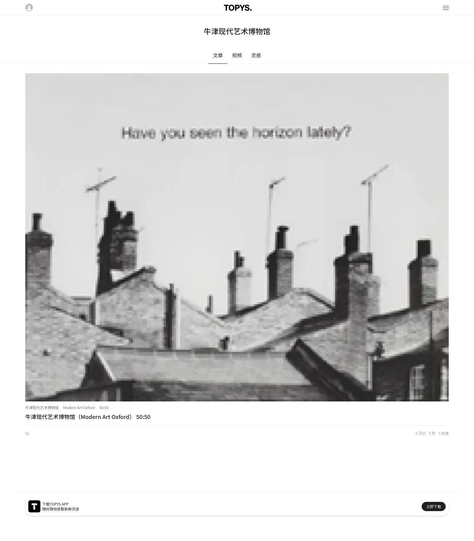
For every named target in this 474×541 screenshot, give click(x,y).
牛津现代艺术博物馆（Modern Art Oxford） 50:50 (87, 417)
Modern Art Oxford (79, 407)
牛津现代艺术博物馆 (42, 407)
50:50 (104, 407)
